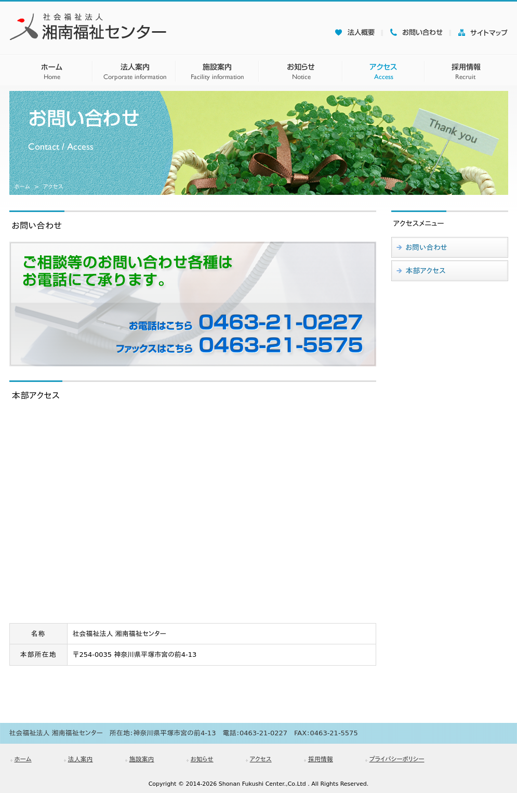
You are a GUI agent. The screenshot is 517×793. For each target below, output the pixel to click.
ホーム (22, 186)
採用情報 (320, 759)
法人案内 (80, 759)
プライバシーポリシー (397, 759)
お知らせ (202, 759)
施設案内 (141, 759)
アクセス (261, 759)
